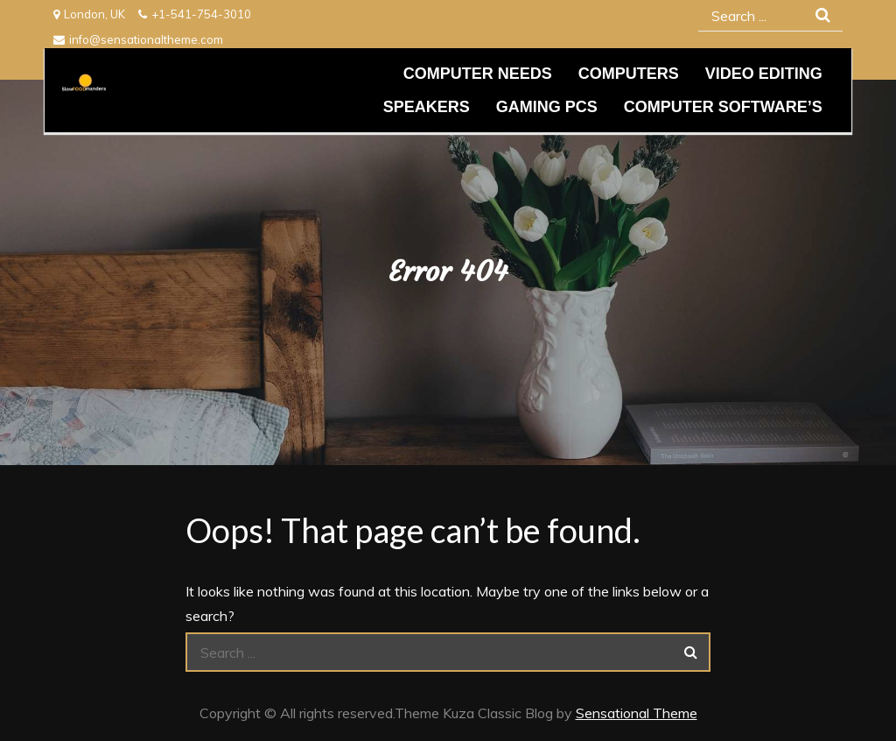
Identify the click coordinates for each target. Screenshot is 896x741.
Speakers (426, 107)
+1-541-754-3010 (194, 14)
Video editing (763, 73)
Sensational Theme (636, 713)
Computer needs (477, 73)
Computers (628, 73)
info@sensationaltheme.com (138, 39)
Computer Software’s (723, 107)
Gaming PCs (547, 107)
